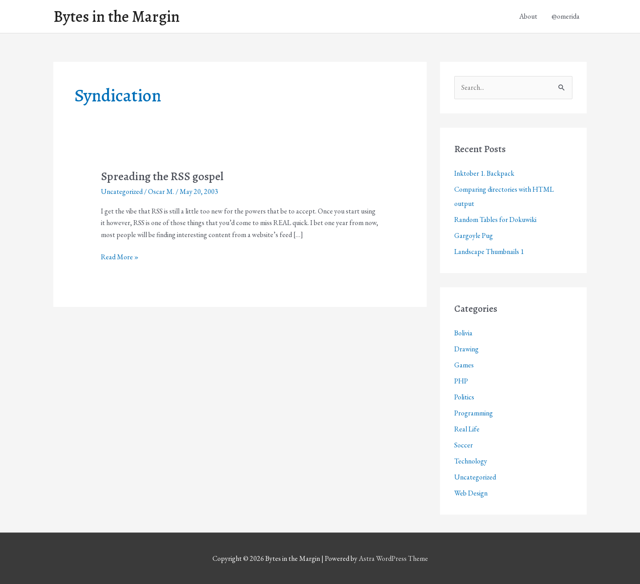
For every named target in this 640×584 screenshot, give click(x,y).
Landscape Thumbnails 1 (489, 251)
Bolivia (463, 333)
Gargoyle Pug (473, 235)
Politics (464, 397)
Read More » (120, 257)
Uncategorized (122, 191)
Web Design (471, 493)
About (528, 16)
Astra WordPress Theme (393, 558)
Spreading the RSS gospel (162, 176)
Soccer (463, 445)
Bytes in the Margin (116, 16)
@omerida (566, 16)
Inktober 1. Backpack (484, 173)
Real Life (467, 429)
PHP (461, 381)
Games (464, 365)
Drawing (466, 349)
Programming (473, 413)
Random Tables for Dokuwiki (495, 219)
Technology (470, 461)
